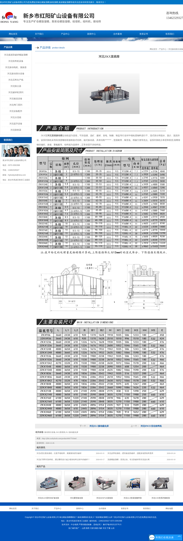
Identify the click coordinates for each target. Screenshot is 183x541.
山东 (113, 528)
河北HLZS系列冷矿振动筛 (48, 498)
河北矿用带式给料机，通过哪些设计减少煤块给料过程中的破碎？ (63, 459)
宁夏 (108, 528)
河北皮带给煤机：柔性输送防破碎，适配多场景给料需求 (130, 453)
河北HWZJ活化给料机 (151, 426)
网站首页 (13, 34)
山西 (83, 528)
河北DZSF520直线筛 (104, 498)
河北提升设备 (15, 123)
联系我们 (170, 34)
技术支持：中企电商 (70, 524)
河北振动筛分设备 (15, 73)
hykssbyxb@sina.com (17, 175)
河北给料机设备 (15, 61)
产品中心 (65, 34)
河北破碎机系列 (15, 92)
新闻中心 (91, 34)
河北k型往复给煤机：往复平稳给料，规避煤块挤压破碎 (59, 453)
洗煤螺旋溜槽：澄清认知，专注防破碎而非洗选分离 (129, 459)
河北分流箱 (16, 117)
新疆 (96, 528)
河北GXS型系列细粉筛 (161, 498)
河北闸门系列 (15, 105)
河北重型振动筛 (76, 498)
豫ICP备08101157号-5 (112, 524)
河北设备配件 (15, 111)
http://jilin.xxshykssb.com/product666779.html (59, 438)
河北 (104, 528)
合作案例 (117, 34)
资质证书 (143, 34)
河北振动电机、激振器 (16, 67)
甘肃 (92, 528)
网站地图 (169, 508)
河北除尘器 (16, 86)
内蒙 (100, 528)
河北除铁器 (16, 130)
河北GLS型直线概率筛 (133, 498)
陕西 (88, 528)
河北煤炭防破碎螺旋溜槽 (16, 55)
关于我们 (39, 34)
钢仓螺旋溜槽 (44, 2)
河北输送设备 (15, 98)
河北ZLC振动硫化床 (99, 426)
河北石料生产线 (15, 80)
